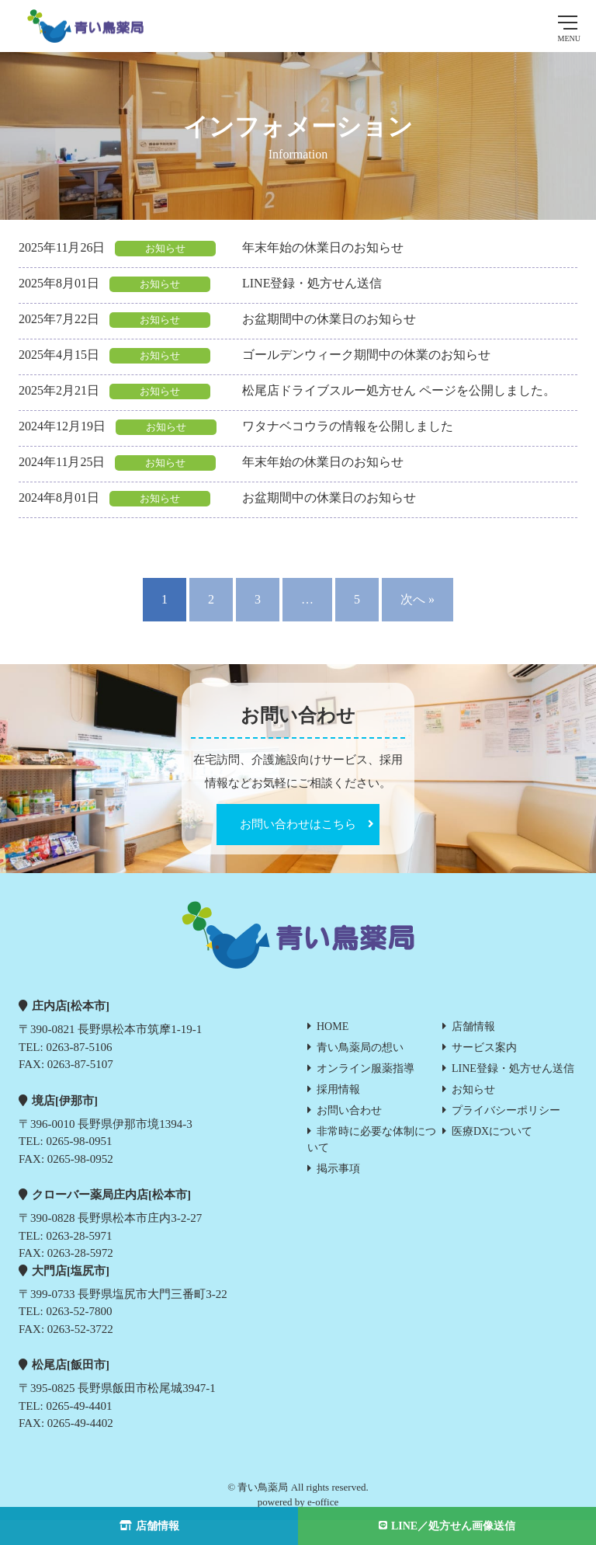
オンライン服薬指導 (365, 1068)
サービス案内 (484, 1047)
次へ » (417, 599)
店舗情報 (473, 1026)
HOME (332, 1026)
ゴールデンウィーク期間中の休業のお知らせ (366, 354)
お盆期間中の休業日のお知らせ (329, 318)
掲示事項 (338, 1168)
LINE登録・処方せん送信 (312, 283)
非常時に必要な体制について (371, 1140)
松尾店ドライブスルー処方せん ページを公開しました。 (399, 390)
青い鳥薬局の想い (360, 1047)
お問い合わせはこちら (298, 824)
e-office (322, 1502)
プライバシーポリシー (506, 1110)
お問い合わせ (349, 1110)
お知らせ (473, 1089)
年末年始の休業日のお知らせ (323, 247)
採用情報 (338, 1089)
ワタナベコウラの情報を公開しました (347, 426)
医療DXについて (492, 1131)
